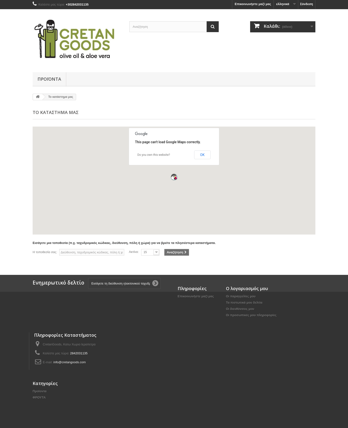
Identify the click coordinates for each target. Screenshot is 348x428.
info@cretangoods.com (69, 362)
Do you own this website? (154, 155)
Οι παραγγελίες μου (240, 296)
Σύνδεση (306, 4)
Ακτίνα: (134, 252)
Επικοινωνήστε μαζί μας (253, 4)
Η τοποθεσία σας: (45, 252)
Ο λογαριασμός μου (247, 288)
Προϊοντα (49, 79)
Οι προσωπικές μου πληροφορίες (251, 315)
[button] (174, 176)
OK (202, 155)
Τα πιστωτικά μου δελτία (244, 302)
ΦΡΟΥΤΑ (39, 397)
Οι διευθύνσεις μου (240, 309)
